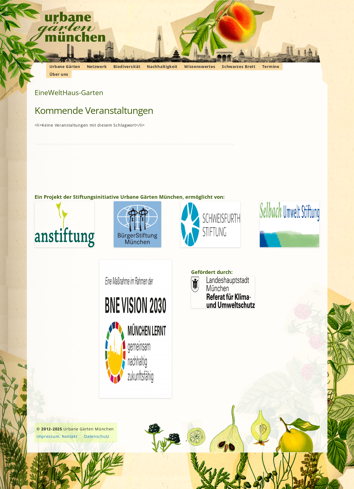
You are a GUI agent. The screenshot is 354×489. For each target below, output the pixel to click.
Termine (270, 66)
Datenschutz (97, 436)
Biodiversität (126, 66)
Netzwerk (97, 66)
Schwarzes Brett (239, 66)
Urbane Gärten (65, 66)
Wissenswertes (199, 66)
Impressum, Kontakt (57, 436)
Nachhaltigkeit (162, 66)
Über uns (59, 74)
